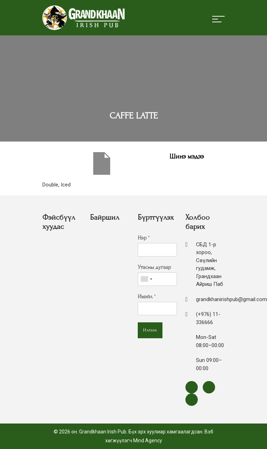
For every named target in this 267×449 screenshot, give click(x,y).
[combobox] (146, 279)
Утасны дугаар (154, 267)
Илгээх (150, 330)
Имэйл (147, 296)
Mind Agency (147, 440)
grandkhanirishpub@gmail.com (231, 299)
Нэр (144, 238)
